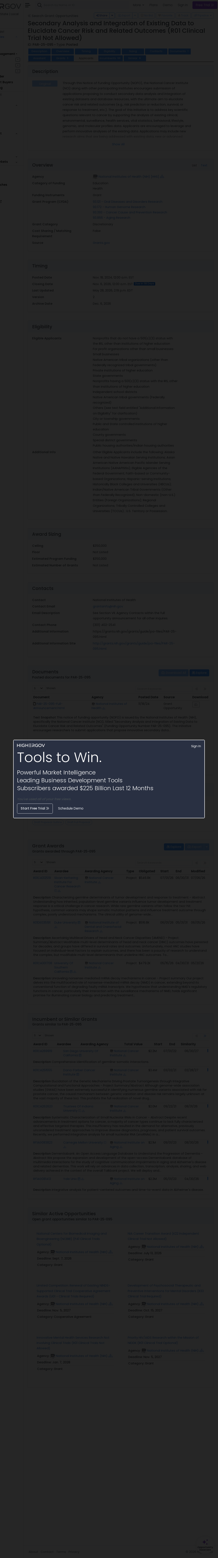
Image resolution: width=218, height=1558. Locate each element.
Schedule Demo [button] (70, 808)
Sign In (196, 746)
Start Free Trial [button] (35, 808)
